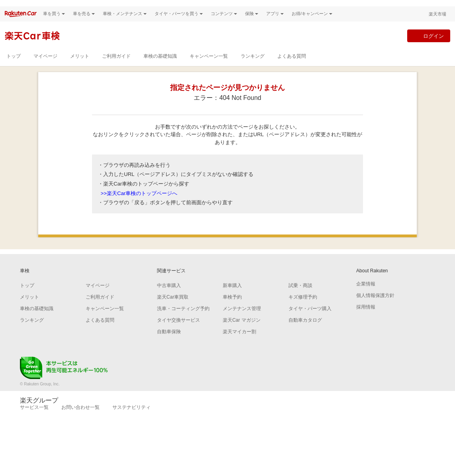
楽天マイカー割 (239, 341)
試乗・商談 (300, 295)
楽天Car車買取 (172, 306)
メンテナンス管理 (242, 318)
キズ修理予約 (302, 306)
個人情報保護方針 (375, 305)
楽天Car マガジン (242, 329)
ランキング (253, 65)
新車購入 (232, 295)
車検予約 (232, 306)
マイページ (45, 65)
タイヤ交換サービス (178, 329)
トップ (13, 65)
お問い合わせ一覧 (80, 417)
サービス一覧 (34, 417)
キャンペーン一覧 (209, 65)
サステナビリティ (131, 417)
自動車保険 (169, 341)
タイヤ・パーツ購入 (309, 318)
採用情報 (365, 316)
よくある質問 (291, 65)
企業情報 (365, 293)
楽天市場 (437, 23)
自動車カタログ (305, 329)
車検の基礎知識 (160, 65)
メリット (79, 65)
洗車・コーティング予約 (183, 318)
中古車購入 (169, 295)
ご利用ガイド (116, 65)
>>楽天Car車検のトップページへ (139, 202)
